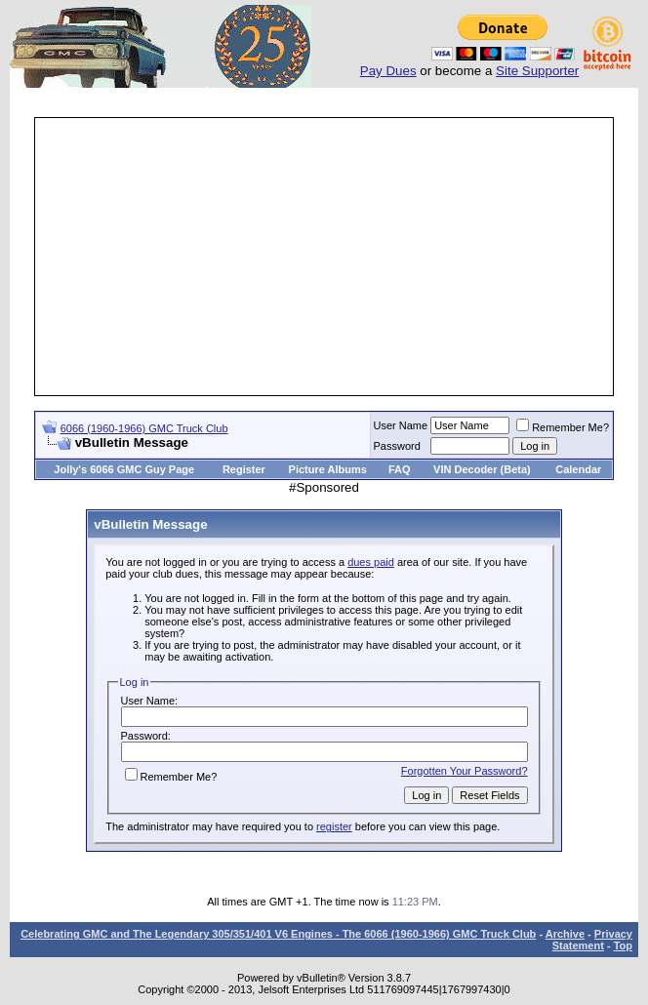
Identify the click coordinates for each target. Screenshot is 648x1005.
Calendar (578, 469)
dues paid (370, 562)
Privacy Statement (592, 939)
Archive (565, 934)
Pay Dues (388, 70)
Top (623, 945)
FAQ (399, 469)
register (334, 826)
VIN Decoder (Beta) (482, 469)
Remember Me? (562, 427)
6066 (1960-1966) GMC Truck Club (144, 428)
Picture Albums (328, 469)
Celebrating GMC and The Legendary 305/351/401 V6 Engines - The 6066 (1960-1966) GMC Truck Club (278, 934)
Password (397, 446)
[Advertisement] (342, 256)
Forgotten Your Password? (464, 771)
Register (244, 469)
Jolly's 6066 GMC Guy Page (124, 469)
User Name (401, 425)
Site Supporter (537, 70)
